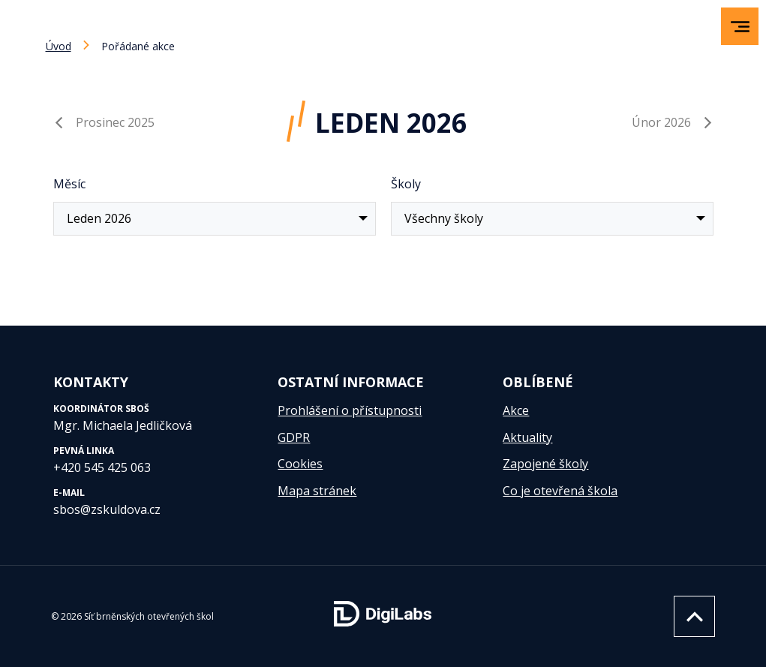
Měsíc (69, 184)
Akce (516, 410)
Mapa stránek (317, 490)
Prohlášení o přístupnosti (350, 410)
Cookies (300, 463)
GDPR (294, 437)
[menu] (740, 27)
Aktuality (527, 437)
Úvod (58, 46)
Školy (406, 184)
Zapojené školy (545, 463)
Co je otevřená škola (560, 490)
